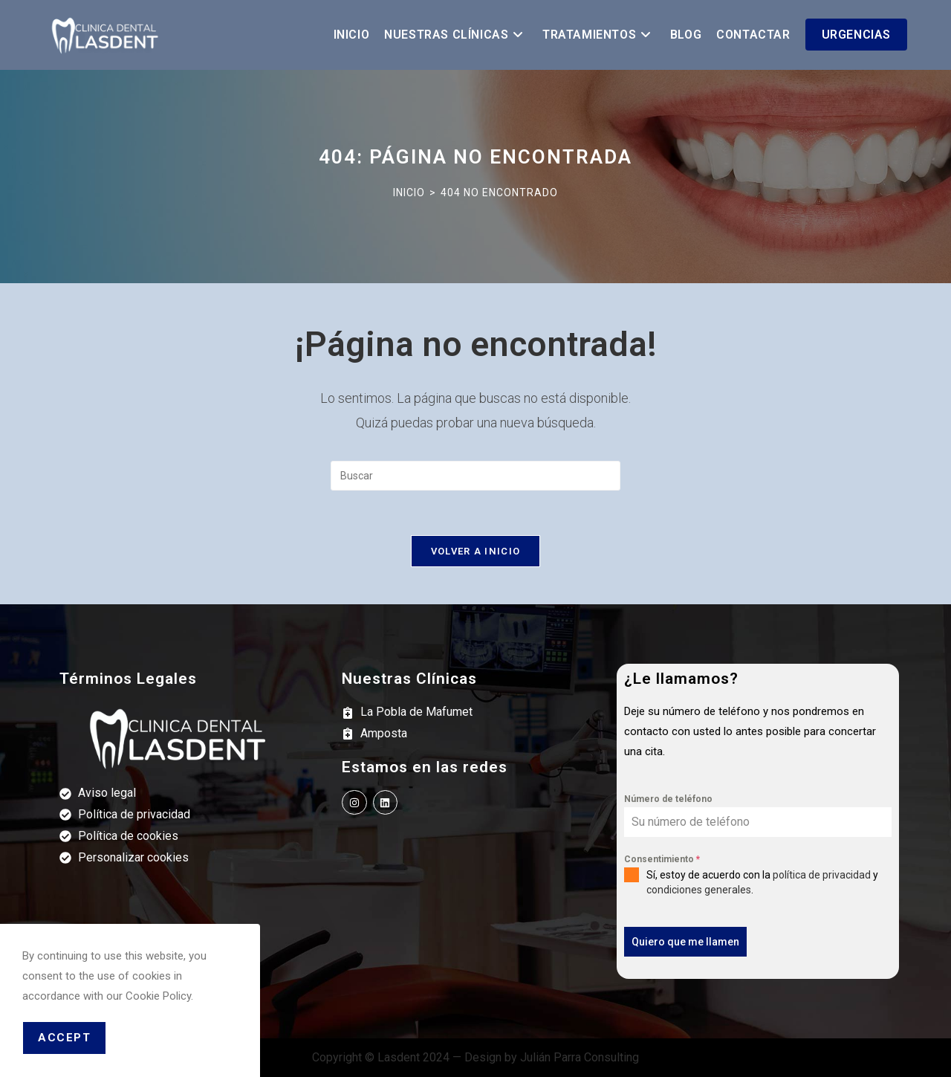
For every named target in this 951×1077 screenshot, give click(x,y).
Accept (64, 1037)
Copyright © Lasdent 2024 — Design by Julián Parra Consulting (475, 1057)
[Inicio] (409, 192)
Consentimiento (662, 859)
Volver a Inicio (476, 551)
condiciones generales (698, 890)
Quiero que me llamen (685, 942)
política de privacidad (822, 875)
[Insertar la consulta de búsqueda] (475, 476)
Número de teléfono (668, 799)
